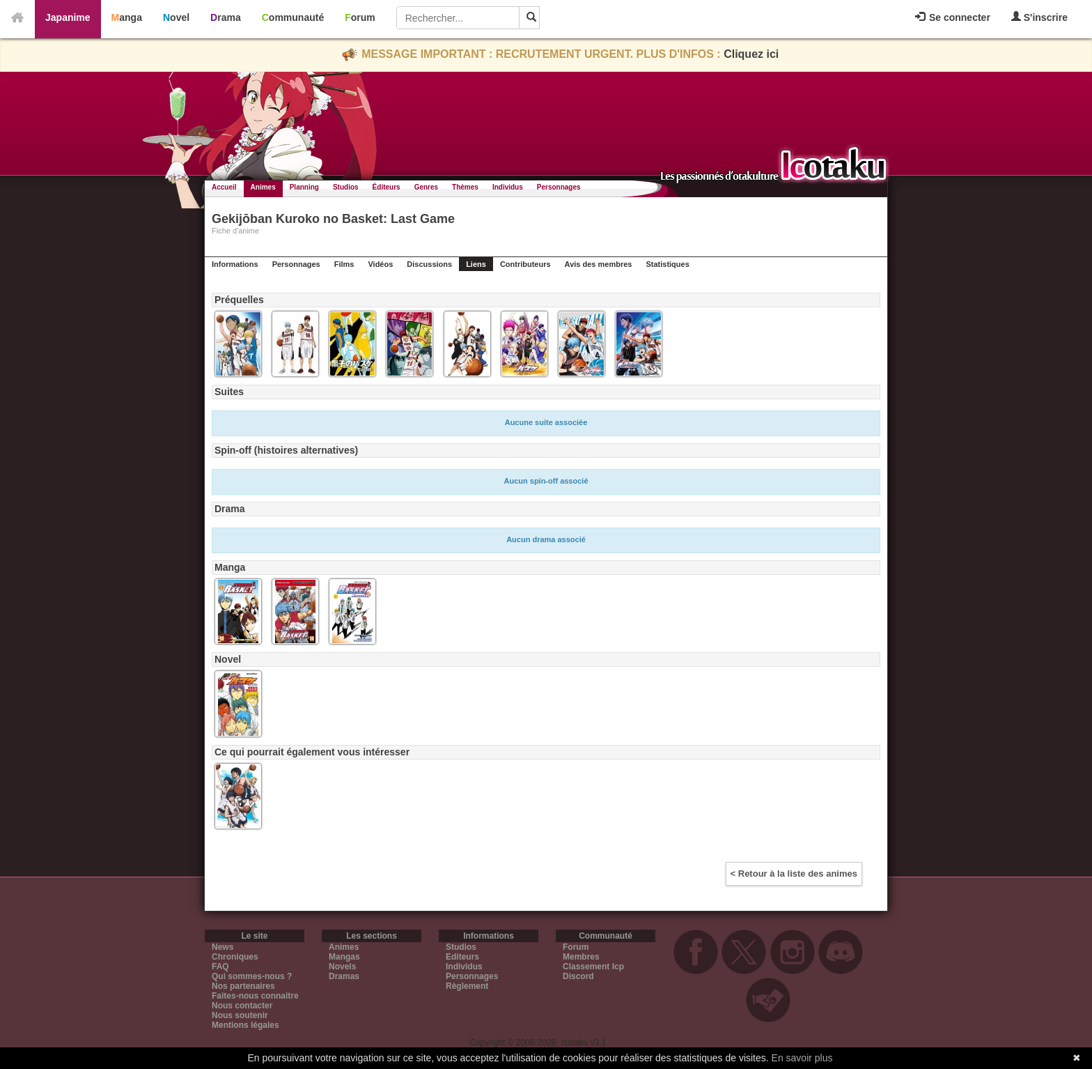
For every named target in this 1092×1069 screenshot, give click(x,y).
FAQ (220, 966)
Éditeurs (386, 187)
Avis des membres (598, 264)
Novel (176, 17)
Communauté (293, 17)
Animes (263, 187)
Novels (342, 966)
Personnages (559, 187)
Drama (225, 17)
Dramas (344, 976)
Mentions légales (245, 1025)
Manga (126, 17)
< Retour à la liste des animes (794, 873)
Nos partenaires (243, 986)
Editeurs (462, 957)
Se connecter (952, 17)
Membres (581, 957)
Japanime (68, 17)
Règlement (467, 986)
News (222, 947)
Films (344, 264)
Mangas (344, 957)
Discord (578, 976)
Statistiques (667, 264)
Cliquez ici (751, 54)
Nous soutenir (240, 1015)
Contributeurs (525, 264)
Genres (426, 187)
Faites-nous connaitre (255, 996)
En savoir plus (802, 1057)
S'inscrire (1039, 17)
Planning (304, 187)
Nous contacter (242, 1005)
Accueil (224, 187)
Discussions (429, 264)
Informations (235, 264)
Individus (507, 187)
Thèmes (465, 187)
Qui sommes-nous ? (252, 976)
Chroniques (235, 957)
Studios (346, 187)
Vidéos (380, 264)
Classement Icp (593, 966)
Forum (360, 17)
